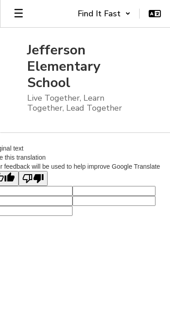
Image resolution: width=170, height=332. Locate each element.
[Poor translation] (33, 178)
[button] (104, 13)
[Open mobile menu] (18, 13)
